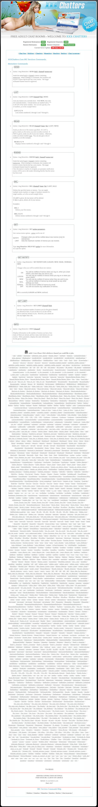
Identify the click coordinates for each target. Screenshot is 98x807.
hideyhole (41, 514)
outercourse (66, 590)
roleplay (19, 355)
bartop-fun (30, 377)
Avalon (39, 370)
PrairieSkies (64, 609)
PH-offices (48, 597)
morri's (25, 571)
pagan (19, 592)
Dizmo (47, 448)
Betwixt (30, 384)
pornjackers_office (69, 606)
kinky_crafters (15, 540)
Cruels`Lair (77, 422)
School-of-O (69, 628)
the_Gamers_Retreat (72, 711)
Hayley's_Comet (13, 507)
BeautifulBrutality (51, 381)
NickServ (31, 53)
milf (36, 564)
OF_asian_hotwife (80, 585)
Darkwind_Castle (15, 436)
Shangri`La (68, 642)
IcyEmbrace (77, 526)
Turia (81, 732)
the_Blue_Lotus (31, 706)
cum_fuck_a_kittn (42, 429)
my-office (13, 576)
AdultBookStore (80, 358)
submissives (67, 663)
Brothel (35, 405)
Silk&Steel (84, 644)
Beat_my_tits (12, 381)
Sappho (53, 625)
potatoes (31, 609)
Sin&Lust (47, 647)
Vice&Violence (44, 739)
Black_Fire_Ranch (39, 398)
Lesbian (48, 545)
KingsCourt (59, 538)
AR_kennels (51, 367)
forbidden (63, 474)
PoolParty (30, 606)
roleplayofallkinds (57, 621)
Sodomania (12, 656)
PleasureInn (59, 602)
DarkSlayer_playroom (35, 433)
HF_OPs (39, 512)
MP (53, 571)
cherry (43, 415)
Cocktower (47, 417)
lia (66, 545)
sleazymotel (82, 649)
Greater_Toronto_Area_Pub (22, 502)
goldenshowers (53, 497)
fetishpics (55, 471)
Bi (34, 384)
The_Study (44, 718)
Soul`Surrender (49, 658)
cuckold (20, 424)
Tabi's (67, 668)
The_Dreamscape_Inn (81, 708)
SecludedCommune (45, 630)
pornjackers (27, 355)
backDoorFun (34, 374)
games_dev (66, 490)
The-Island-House (64, 677)
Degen (70, 441)
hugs (57, 523)
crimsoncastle (59, 422)
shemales (66, 644)
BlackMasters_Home (81, 393)
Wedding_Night (43, 741)
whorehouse (49, 746)
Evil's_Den (87, 457)
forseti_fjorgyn (57, 481)
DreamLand (34, 452)
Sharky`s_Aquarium (78, 642)
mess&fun (84, 561)
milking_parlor (43, 564)
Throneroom (11, 725)
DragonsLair (65, 450)
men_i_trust (75, 561)
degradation (20, 443)
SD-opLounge (34, 630)
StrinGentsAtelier (25, 661)
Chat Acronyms (74, 53)
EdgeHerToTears (63, 455)
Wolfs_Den (59, 753)
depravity (28, 443)
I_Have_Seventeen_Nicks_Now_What (54, 533)
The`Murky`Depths (82, 720)
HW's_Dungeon (12, 526)
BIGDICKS (40, 384)
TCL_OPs (14, 673)
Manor (39, 559)
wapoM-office (76, 739)
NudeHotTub (26, 583)
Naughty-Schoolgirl (25, 578)
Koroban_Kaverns (56, 540)
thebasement (58, 680)
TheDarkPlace (14, 689)
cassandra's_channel (16, 412)
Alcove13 (16, 362)
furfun (48, 490)
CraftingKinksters (36, 422)
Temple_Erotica (70, 673)
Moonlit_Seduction (57, 568)
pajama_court (14, 595)
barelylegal (22, 377)
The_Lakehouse (58, 713)
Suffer (74, 663)
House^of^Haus (50, 523)
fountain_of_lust (68, 481)
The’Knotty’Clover (80, 722)
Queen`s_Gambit (80, 613)
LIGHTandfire (72, 545)
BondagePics (35, 400)
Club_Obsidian (51, 415)
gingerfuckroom (32, 495)
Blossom (86, 398)
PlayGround (37, 602)
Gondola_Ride (26, 500)
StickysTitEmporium (72, 658)
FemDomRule (53, 469)
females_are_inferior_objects (40, 467)
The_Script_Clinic (38, 715)
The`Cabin (72, 720)
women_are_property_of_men (41, 756)
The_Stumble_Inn (54, 718)
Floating (36, 474)
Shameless (29, 642)
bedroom (23, 384)
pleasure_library (53, 355)
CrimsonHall (68, 422)
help (28, 512)
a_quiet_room (15, 374)
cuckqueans (66, 424)
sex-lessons (65, 635)
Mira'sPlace (13, 566)
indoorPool (58, 528)
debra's (12, 441)
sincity (54, 647)
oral (13, 590)
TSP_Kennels (73, 730)
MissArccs (32, 566)
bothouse (28, 405)
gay (22, 493)
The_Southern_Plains (51, 715)
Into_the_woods (49, 531)
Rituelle (42, 621)
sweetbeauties (31, 668)
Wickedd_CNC (61, 748)
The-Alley (24, 677)
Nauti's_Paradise (38, 578)
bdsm (78, 379)
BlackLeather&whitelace (78, 391)
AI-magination (83, 360)
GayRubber (43, 493)
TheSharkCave (63, 696)
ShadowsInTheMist (39, 640)
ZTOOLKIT (39, 760)
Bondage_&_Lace (83, 400)
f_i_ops (54, 490)
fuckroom (69, 488)
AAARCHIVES (36, 358)
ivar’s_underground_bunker (34, 533)
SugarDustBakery (82, 663)
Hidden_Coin (73, 512)
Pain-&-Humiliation (29, 592)
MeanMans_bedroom (64, 561)
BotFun (79, 403)
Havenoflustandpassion (33, 505)
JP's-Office (18, 538)
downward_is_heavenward (75, 448)
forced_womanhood (45, 481)
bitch (82, 386)
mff (32, 564)
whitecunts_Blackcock (17, 744)
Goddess (18, 497)
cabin (74, 405)
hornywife (22, 521)
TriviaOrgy (29, 730)
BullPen (49, 405)
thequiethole (14, 696)
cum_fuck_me (25, 431)
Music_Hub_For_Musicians (78, 571)
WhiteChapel (53, 741)
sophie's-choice (46, 656)
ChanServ (39, 53)
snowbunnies (84, 654)
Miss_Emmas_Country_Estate (45, 566)
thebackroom (50, 680)
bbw (73, 379)
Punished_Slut (62, 613)
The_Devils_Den (62, 706)
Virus (59, 739)
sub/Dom (59, 663)
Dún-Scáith (85, 452)
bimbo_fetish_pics (25, 386)
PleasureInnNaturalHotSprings (33, 604)
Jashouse (73, 535)
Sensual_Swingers (79, 632)
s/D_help (27, 625)
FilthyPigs (62, 471)
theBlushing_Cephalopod (50, 682)
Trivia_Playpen (62, 730)
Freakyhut (77, 481)
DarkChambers (16, 433)
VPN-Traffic (66, 739)
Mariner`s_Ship (46, 559)
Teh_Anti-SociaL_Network (56, 673)
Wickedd (25, 748)
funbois (18, 490)
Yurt (49, 758)
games (59, 490)
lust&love (77, 552)
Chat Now (22, 53)
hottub (67, 521)
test (34, 675)
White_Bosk (73, 744)
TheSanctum (34, 696)
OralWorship (31, 590)
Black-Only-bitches (30, 388)
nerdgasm (21, 580)
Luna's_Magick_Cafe (24, 552)
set (59, 635)
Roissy (49, 621)
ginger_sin (86, 495)
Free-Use (28, 483)
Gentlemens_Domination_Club (17, 495)
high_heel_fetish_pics (81, 514)
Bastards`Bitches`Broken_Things (75, 377)
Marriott (14, 561)
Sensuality (39, 632)
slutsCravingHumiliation (50, 651)
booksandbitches (14, 403)
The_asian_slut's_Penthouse (22, 703)
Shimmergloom (74, 644)
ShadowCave (67, 637)
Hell (18, 509)
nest (26, 580)
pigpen (86, 597)
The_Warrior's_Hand (27, 720)
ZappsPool (67, 758)
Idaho (84, 526)
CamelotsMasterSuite (64, 407)
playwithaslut (46, 602)
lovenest (84, 547)
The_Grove (83, 711)
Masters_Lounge (42, 561)
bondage (27, 400)
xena (12, 758)
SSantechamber (59, 658)
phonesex (69, 355)
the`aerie (37, 720)
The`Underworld (68, 722)
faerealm (72, 462)
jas (59, 535)
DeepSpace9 (36, 441)
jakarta (29, 535)
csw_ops (13, 424)
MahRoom (12, 557)
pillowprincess (61, 599)
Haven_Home (46, 505)
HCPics (13, 509)
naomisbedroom (28, 576)
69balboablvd (26, 358)
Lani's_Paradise (59, 542)
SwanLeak (23, 668)
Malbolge (85, 557)
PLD (53, 602)
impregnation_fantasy (46, 528)
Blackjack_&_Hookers (18, 391)
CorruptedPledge (69, 419)
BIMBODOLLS (60, 384)
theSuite (31, 699)
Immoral (25, 528)
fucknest (80, 486)
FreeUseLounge (81, 483)
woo (53, 756)
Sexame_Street (27, 637)
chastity (37, 415)
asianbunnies (86, 367)
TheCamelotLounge (67, 685)
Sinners (43, 649)
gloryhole (11, 497)
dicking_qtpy (73, 443)
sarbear (83, 625)
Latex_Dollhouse (70, 542)
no (20, 583)
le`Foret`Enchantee (57, 545)
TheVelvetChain (46, 701)
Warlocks (84, 739)
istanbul (21, 533)
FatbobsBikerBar (26, 467)
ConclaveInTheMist (81, 417)
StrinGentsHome (37, 661)
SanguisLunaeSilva (43, 625)
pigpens (35, 599)
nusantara (71, 583)
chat (14, 355)
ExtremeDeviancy (55, 460)
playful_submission (73, 599)
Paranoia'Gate (73, 595)
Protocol (27, 613)
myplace (20, 576)
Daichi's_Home (42, 431)
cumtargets (77, 426)
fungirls (24, 490)
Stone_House (84, 658)
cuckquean (27, 424)
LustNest (41, 554)
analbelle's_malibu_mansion (76, 362)
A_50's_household (30, 372)
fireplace (21, 474)
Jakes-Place (53, 535)
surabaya (72, 666)
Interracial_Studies (25, 531)
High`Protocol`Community (77, 516)
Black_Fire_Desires (69, 396)
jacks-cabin (70, 533)
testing (83, 675)
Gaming (73, 490)
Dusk (36, 455)
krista (36, 542)
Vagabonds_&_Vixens (68, 737)
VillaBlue (53, 739)
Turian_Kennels (32, 734)
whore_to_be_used (15, 748)
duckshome (77, 452)
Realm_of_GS (64, 618)
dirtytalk (33, 445)
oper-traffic (86, 587)
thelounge (70, 689)
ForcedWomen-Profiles (48, 478)
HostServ (56, 53)
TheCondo (53, 687)
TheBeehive (11, 682)
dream (28, 452)
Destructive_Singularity (60, 443)
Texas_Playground (14, 677)
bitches (21, 388)
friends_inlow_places (15, 486)
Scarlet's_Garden (13, 628)
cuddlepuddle (22, 426)
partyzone (40, 597)
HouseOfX (17, 523)
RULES (51, 769)
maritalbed (56, 559)
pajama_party (24, 595)
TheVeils (17, 701)
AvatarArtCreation (48, 370)
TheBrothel (48, 685)
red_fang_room (34, 621)
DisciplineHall (61, 445)
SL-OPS (49, 649)
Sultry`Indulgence (14, 666)
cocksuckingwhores (79, 355)
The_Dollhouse (37, 708)
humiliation (64, 523)
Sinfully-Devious (84, 647)
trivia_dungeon (16, 358)
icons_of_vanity (23, 526)
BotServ (64, 53)
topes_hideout (14, 727)
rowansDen (36, 623)
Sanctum (34, 625)
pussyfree (71, 613)
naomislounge (83, 576)
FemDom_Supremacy (65, 469)
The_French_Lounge (17, 711)
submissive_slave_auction (39, 355)
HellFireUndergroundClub (29, 509)
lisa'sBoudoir (82, 545)
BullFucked (42, 405)
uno (84, 734)
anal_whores (66, 365)
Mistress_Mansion (61, 566)
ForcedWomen (82, 474)
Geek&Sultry (85, 493)
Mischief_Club (22, 566)
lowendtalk (69, 550)
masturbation (52, 561)
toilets (88, 725)
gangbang (62, 355)
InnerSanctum (14, 531)
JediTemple (81, 535)
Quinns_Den (56, 616)
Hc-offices (56, 507)
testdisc (54, 675)
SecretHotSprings (58, 630)
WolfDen (31, 753)
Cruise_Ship (85, 422)
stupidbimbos (13, 663)
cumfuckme (68, 426)
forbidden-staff (71, 474)
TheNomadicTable (20, 692)
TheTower (57, 699)
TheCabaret (56, 685)
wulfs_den (86, 756)
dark (86, 431)
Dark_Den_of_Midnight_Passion (78, 436)
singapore (14, 649)
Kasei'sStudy (50, 538)
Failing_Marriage (82, 462)
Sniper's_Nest (46, 654)
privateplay (79, 609)
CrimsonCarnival (48, 422)
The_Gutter (48, 713)
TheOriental (11, 694)
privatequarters (32, 611)
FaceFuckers (38, 462)
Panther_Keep (34, 595)
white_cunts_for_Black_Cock (36, 746)
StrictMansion (14, 661)
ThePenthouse (47, 694)
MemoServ (48, 53)
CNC (22, 417)
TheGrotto (62, 689)
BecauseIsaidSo (62, 381)
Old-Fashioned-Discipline (65, 587)
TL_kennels (56, 725)
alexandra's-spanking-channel (57, 362)
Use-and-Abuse (24, 737)
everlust (72, 455)
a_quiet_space (24, 374)
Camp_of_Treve (46, 410)
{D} (72, 760)
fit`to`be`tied (29, 474)
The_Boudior (41, 706)
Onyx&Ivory (78, 587)
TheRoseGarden (24, 696)
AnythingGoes (76, 365)
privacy (72, 609)
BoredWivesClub (71, 403)
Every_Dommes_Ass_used (22, 457)
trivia (22, 730)
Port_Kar (79, 606)
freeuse (56, 483)
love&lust (41, 547)
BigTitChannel (49, 384)
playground (83, 599)
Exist (47, 460)
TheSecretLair (44, 696)
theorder (67, 692)
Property (71, 611)
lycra (68, 554)
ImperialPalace (34, 528)
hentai (33, 512)
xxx (30, 758)
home (78, 519)
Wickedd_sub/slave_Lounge (41, 751)
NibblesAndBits (50, 580)
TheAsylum (41, 680)
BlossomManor (13, 400)
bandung (70, 374)
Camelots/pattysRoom (83, 405)
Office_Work (33, 585)
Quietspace (48, 616)
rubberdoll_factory (46, 623)
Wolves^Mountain (69, 753)
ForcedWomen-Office (55, 476)
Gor (37, 500)
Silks (41, 647)
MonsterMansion (45, 568)
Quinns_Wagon (22, 618)
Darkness (25, 433)
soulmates (18, 658)
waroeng (14, 741)
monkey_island (72, 566)
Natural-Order (14, 578)
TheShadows (53, 696)
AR (30, 367)
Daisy (82, 431)
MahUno (51, 557)
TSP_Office (41, 732)
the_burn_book (51, 706)
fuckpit (40, 488)
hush (70, 523)
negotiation (59, 578)
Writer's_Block (77, 756)
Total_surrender (62, 727)
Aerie (56, 360)
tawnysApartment (81, 670)
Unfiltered (48, 734)
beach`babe (84, 379)
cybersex (33, 431)
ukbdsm (41, 734)
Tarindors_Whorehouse (68, 670)
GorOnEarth (55, 500)
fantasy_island (51, 464)
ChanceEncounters (69, 412)
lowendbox (37, 550)
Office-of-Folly (23, 585)
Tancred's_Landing (16, 670)
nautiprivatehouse (49, 578)
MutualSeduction (84, 573)
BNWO (21, 400)
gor (33, 500)
